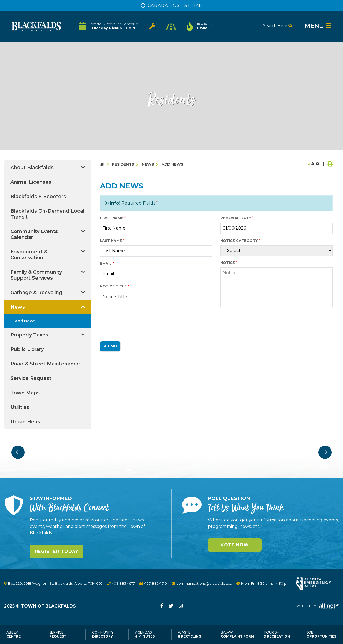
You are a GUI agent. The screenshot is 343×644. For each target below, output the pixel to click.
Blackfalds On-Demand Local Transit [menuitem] (47, 214)
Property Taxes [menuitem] (29, 335)
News (148, 164)
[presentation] (140, 326)
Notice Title (114, 286)
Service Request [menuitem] (30, 378)
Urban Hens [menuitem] (25, 422)
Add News (172, 164)
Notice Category (240, 241)
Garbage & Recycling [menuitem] (36, 292)
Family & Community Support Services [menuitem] (36, 275)
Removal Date (236, 218)
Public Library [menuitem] (27, 349)
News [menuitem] (17, 307)
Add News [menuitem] (25, 321)
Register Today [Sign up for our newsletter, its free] (57, 551)
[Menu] (318, 26)
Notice (228, 263)
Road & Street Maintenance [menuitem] (45, 364)
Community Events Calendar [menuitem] (34, 234)
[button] (83, 167)
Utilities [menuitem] (19, 407)
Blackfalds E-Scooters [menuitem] (38, 196)
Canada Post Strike (175, 5)
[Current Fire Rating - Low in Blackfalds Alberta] (199, 26)
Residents (123, 164)
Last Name (112, 241)
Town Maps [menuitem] (25, 393)
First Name (113, 218)
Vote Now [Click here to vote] (235, 544)
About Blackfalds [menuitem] (32, 168)
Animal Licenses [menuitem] (30, 182)
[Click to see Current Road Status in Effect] (171, 26)
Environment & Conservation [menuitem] (28, 255)
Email (107, 263)
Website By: (317, 606)
